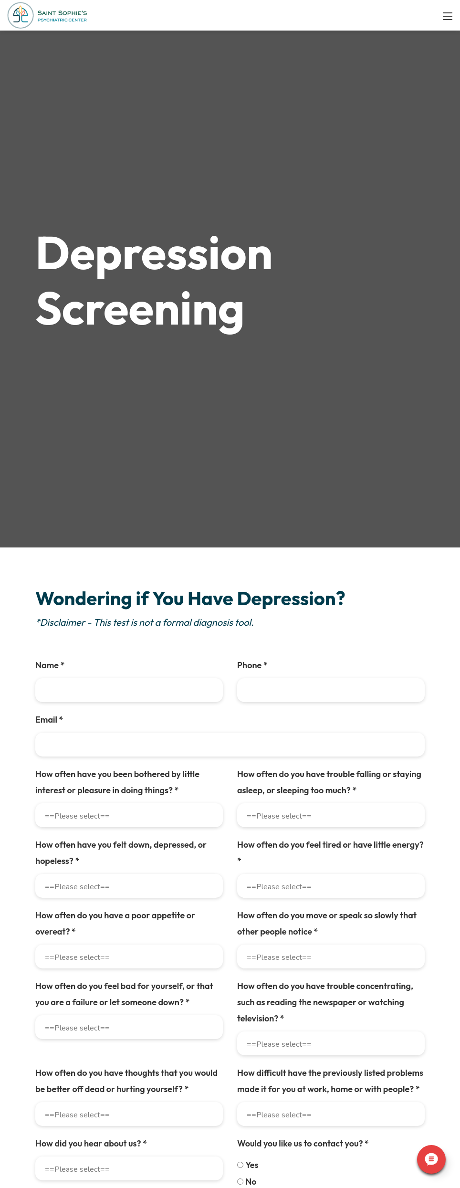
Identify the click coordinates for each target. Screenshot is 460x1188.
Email (31, 799)
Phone (252, 744)
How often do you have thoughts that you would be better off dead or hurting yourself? (334, 1111)
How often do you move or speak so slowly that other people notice (119, 1041)
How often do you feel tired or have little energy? (333, 924)
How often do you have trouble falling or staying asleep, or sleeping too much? (329, 861)
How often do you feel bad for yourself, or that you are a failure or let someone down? (333, 1041)
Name (32, 744)
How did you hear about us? (293, 1174)
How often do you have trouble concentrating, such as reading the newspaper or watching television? (116, 1111)
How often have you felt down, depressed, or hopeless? (103, 932)
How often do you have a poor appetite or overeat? (338, 978)
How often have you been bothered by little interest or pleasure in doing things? (116, 861)
